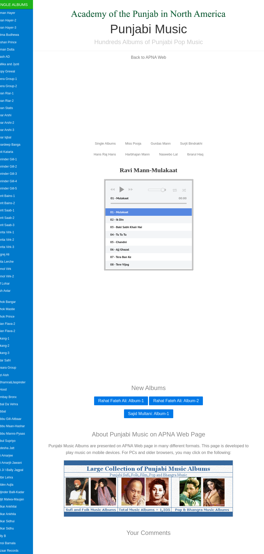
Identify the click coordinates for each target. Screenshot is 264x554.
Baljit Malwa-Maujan (15, 499)
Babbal (6, 411)
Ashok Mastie (11, 309)
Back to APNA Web (151, 57)
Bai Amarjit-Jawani (14, 463)
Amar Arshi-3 (11, 130)
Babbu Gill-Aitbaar (14, 419)
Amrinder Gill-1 (12, 159)
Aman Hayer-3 (12, 27)
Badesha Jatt (11, 448)
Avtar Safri (9, 360)
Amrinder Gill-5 (12, 188)
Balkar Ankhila (11, 514)
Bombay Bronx (12, 397)
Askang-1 (8, 338)
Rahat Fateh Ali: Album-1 (124, 401)
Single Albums (17, 4)
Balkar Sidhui (11, 521)
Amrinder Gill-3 (12, 174)
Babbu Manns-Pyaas (16, 433)
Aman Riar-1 (10, 93)
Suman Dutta (11, 49)
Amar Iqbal (9, 137)
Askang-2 (8, 346)
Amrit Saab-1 (11, 210)
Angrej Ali (8, 254)
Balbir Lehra (10, 477)
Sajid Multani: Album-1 (151, 413)
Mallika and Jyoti (13, 64)
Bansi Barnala (11, 543)
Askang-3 (8, 353)
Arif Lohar (8, 283)
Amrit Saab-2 (11, 218)
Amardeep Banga (14, 144)
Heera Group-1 (12, 79)
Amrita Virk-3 (11, 247)
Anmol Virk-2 (10, 276)
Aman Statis (10, 108)
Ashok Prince (11, 316)
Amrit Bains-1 (11, 196)
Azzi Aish (8, 375)
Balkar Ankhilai (12, 506)
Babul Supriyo (11, 441)
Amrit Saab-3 (11, 225)
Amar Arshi (9, 115)
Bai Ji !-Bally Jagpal (15, 470)
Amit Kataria (10, 152)
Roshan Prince (12, 42)
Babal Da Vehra (12, 404)
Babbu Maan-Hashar (16, 426)
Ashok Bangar (11, 302)
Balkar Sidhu (10, 528)
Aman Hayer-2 (12, 20)
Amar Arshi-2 (11, 123)
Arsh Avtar (9, 291)
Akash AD (8, 57)
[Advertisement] (151, 100)
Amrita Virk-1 (11, 232)
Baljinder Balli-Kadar (16, 492)
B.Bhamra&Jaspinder (16, 382)
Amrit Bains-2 (11, 203)
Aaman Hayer (11, 13)
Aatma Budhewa (13, 35)
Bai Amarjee (10, 455)
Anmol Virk (9, 269)
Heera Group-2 (12, 86)
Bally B (6, 536)
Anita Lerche (10, 261)
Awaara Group (12, 367)
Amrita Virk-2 (11, 240)
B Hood (7, 389)
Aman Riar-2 (10, 101)
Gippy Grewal (11, 71)
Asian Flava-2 (11, 324)
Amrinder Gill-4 (12, 181)
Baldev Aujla (10, 484)
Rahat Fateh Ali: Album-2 (179, 401)
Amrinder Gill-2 (12, 166)
